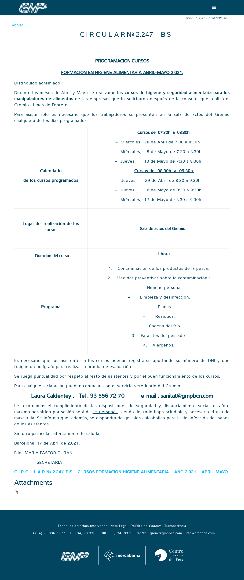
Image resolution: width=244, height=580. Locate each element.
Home (189, 18)
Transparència (175, 525)
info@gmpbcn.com (200, 533)
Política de (146, 525)
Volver (17, 25)
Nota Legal (119, 525)
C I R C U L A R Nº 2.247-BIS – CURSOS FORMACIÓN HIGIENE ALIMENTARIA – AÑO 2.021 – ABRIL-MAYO (121, 472)
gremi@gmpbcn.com (166, 533)
